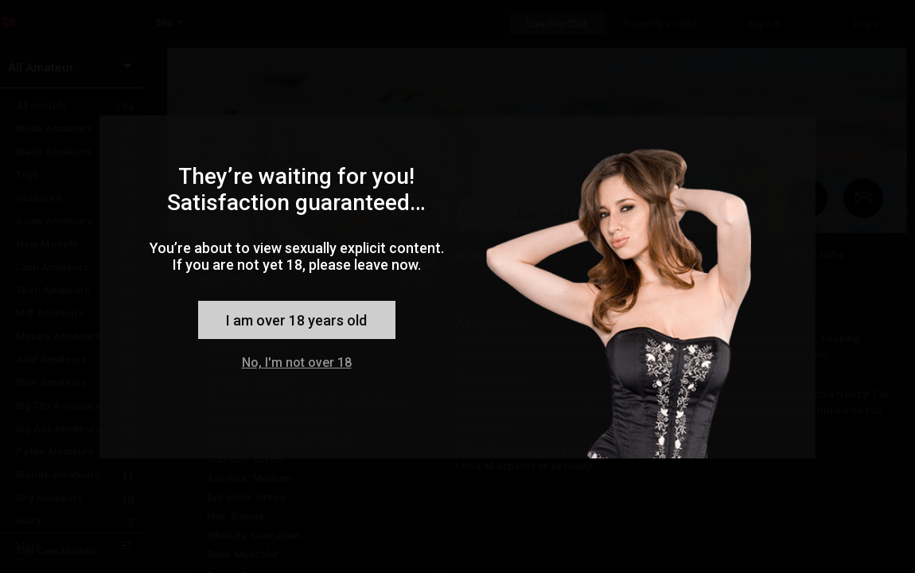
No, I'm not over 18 (297, 362)
